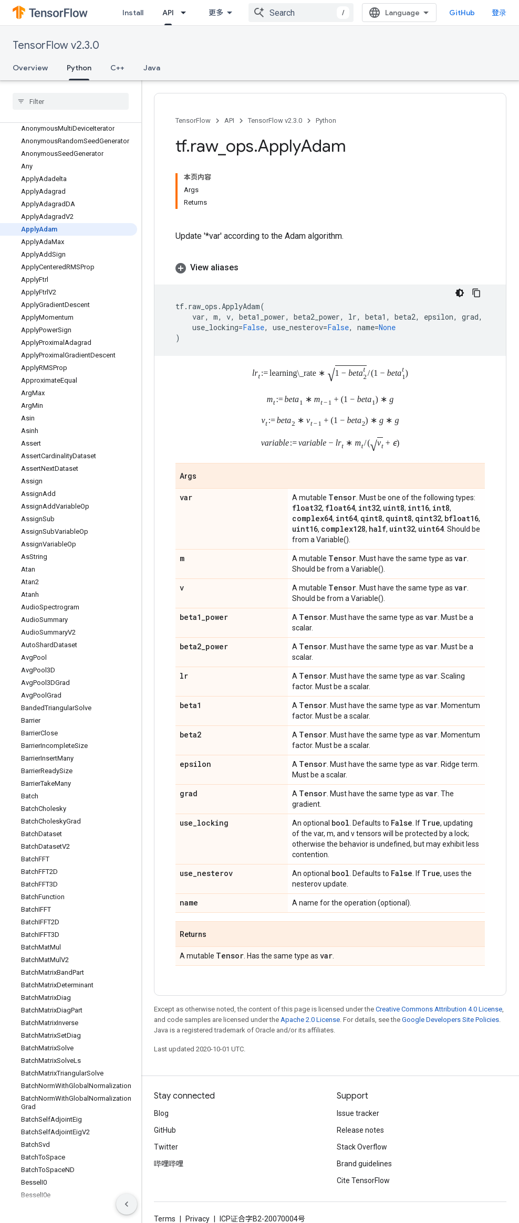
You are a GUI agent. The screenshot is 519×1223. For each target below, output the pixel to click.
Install (132, 12)
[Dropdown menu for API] (186, 12)
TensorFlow (193, 120)
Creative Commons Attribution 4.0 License (439, 1009)
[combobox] (301, 12)
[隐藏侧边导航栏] (126, 1204)
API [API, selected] (168, 12)
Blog (161, 1113)
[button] (330, 267)
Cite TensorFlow (363, 1180)
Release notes (360, 1130)
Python (326, 120)
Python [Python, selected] (79, 67)
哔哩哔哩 (168, 1163)
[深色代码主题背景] (459, 292)
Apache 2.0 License (310, 1020)
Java (151, 67)
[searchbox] (71, 101)
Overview (30, 67)
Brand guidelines (364, 1163)
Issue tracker (358, 1113)
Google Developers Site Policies (450, 1020)
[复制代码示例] (476, 292)
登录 (499, 12)
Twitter (166, 1147)
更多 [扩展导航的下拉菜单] (216, 12)
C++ (117, 67)
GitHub (462, 12)
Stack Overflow (362, 1147)
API (229, 120)
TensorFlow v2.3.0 (56, 45)
